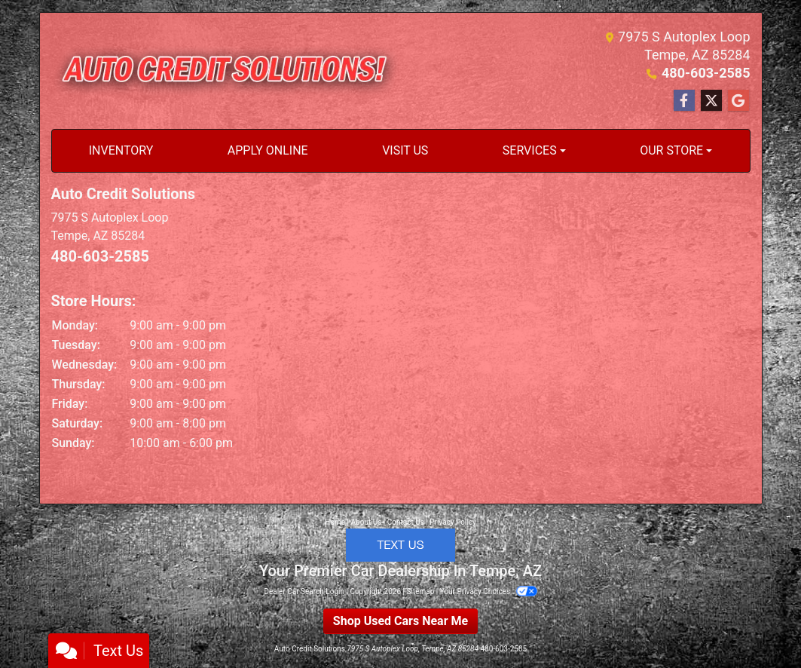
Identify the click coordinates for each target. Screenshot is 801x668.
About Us (366, 522)
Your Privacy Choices (488, 591)
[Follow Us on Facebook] (684, 101)
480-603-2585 (706, 73)
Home (335, 522)
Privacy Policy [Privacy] (453, 522)
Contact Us (405, 522)
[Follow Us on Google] (738, 101)
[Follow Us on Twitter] (711, 101)
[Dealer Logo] (226, 70)
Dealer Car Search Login (304, 591)
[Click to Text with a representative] (400, 544)
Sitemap (420, 591)
